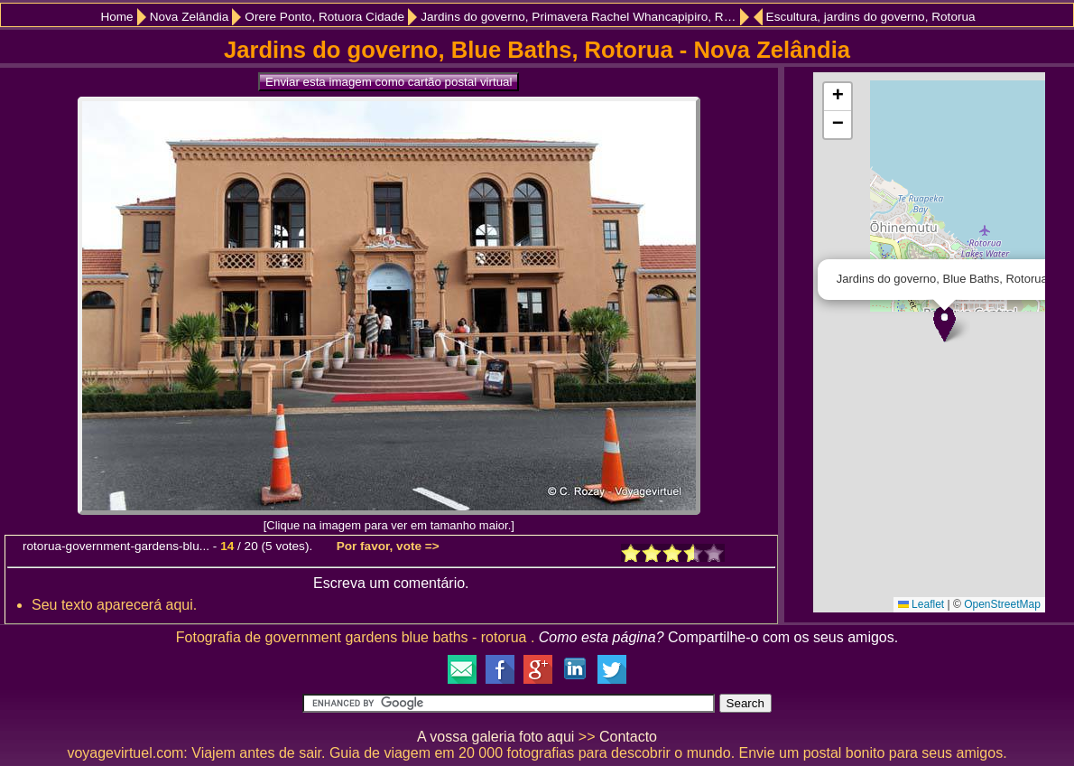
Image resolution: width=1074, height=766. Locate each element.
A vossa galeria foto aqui (495, 736)
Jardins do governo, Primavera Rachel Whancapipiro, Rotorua (585, 16)
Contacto (628, 736)
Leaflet (921, 604)
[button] (944, 323)
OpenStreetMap (1002, 604)
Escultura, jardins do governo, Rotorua (871, 16)
